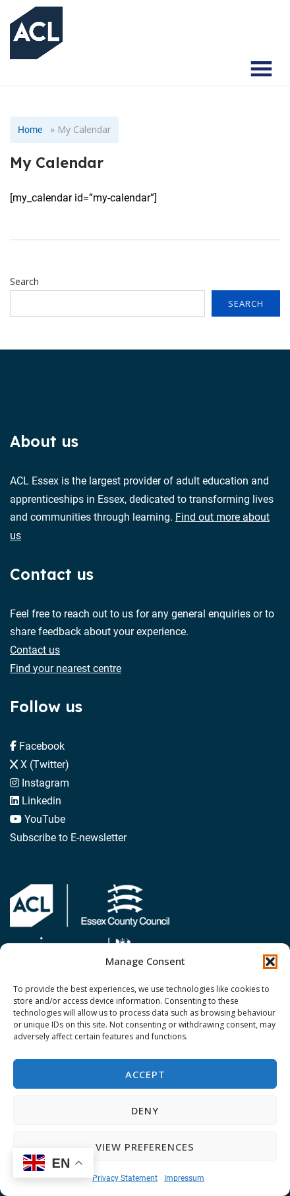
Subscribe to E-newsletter (68, 837)
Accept (145, 1074)
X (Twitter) (44, 764)
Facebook (42, 745)
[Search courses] (222, 69)
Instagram (45, 782)
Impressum (184, 1177)
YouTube (44, 818)
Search (24, 281)
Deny (145, 1110)
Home (30, 129)
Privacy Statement (125, 1177)
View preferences (145, 1146)
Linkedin (41, 800)
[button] (270, 961)
